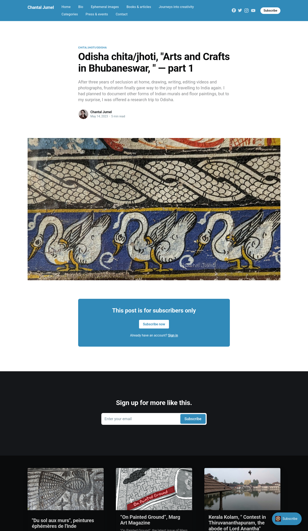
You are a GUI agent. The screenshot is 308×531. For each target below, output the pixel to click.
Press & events (97, 14)
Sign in (173, 335)
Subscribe (270, 10)
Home (66, 7)
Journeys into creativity (176, 7)
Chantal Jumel (41, 7)
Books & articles (139, 7)
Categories (70, 14)
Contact (121, 14)
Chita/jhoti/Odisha (92, 47)
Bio (80, 7)
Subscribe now (154, 324)
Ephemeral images (105, 7)
